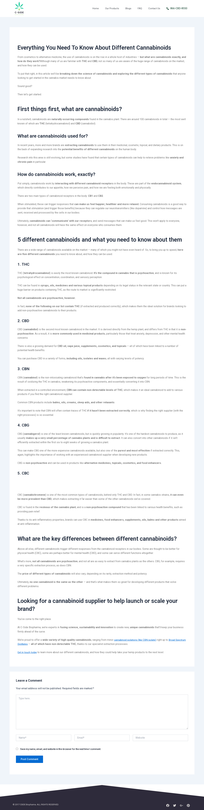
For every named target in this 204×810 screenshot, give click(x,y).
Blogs (128, 8)
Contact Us (154, 8)
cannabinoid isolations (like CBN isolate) (136, 639)
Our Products (112, 8)
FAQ (140, 8)
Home (95, 8)
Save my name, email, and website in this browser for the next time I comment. (60, 749)
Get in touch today (27, 652)
